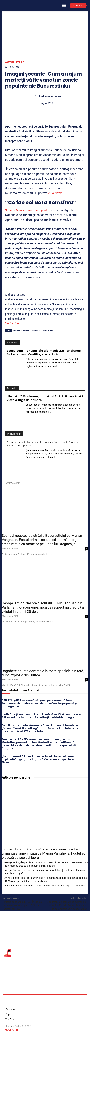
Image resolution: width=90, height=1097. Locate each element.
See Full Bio (12, 323)
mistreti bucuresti (21, 331)
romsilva (36, 331)
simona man (48, 331)
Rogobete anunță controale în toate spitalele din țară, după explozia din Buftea (44, 885)
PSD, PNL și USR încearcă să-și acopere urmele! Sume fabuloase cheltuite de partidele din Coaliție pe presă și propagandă (39, 703)
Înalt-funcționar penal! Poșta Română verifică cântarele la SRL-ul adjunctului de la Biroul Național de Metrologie (41, 715)
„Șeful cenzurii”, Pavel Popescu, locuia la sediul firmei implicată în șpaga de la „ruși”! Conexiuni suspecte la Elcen (38, 759)
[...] (57, 366)
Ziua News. (55, 193)
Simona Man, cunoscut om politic (27, 210)
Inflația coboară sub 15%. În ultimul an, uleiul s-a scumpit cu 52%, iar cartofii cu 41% (23, 905)
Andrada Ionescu (50, 96)
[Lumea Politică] (45, 952)
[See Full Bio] (20, 323)
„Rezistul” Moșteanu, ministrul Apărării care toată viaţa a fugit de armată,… (45, 398)
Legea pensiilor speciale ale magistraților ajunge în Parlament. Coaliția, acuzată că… (44, 352)
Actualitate (14, 62)
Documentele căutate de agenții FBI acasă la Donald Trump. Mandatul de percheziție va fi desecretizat (67, 905)
